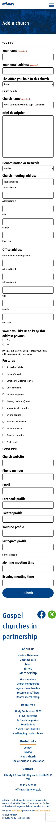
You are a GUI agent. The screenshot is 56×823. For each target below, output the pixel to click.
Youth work (12, 442)
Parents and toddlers (16, 421)
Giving (28, 752)
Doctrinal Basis (28, 659)
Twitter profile (12, 513)
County (5, 227)
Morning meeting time (18, 562)
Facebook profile (14, 499)
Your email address (20, 65)
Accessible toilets (15, 367)
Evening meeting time (18, 576)
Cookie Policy (24, 818)
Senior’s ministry (14, 428)
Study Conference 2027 (28, 711)
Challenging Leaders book (28, 733)
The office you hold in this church (25, 79)
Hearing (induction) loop (18, 401)
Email (6, 485)
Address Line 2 (9, 201)
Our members (28, 679)
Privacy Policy (9, 818)
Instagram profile (14, 541)
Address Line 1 (9, 187)
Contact (28, 747)
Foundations (28, 724)
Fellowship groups (15, 394)
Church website (13, 457)
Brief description (13, 113)
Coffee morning (14, 387)
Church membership (28, 683)
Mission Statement (28, 655)
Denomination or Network (20, 163)
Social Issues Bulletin (28, 729)
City (4, 214)
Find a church (28, 756)
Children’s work (14, 374)
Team (28, 664)
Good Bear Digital (42, 810)
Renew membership (28, 697)
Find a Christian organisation (28, 761)
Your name (14, 51)
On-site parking (14, 415)
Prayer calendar (28, 715)
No (8, 344)
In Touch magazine (28, 720)
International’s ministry (18, 408)
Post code (6, 241)
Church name (16, 99)
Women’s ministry (15, 435)
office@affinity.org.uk (28, 789)
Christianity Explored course (20, 381)
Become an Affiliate (28, 692)
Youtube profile (13, 527)
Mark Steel (17, 810)
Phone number (12, 471)
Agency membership (28, 688)
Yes (8, 340)
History (28, 668)
